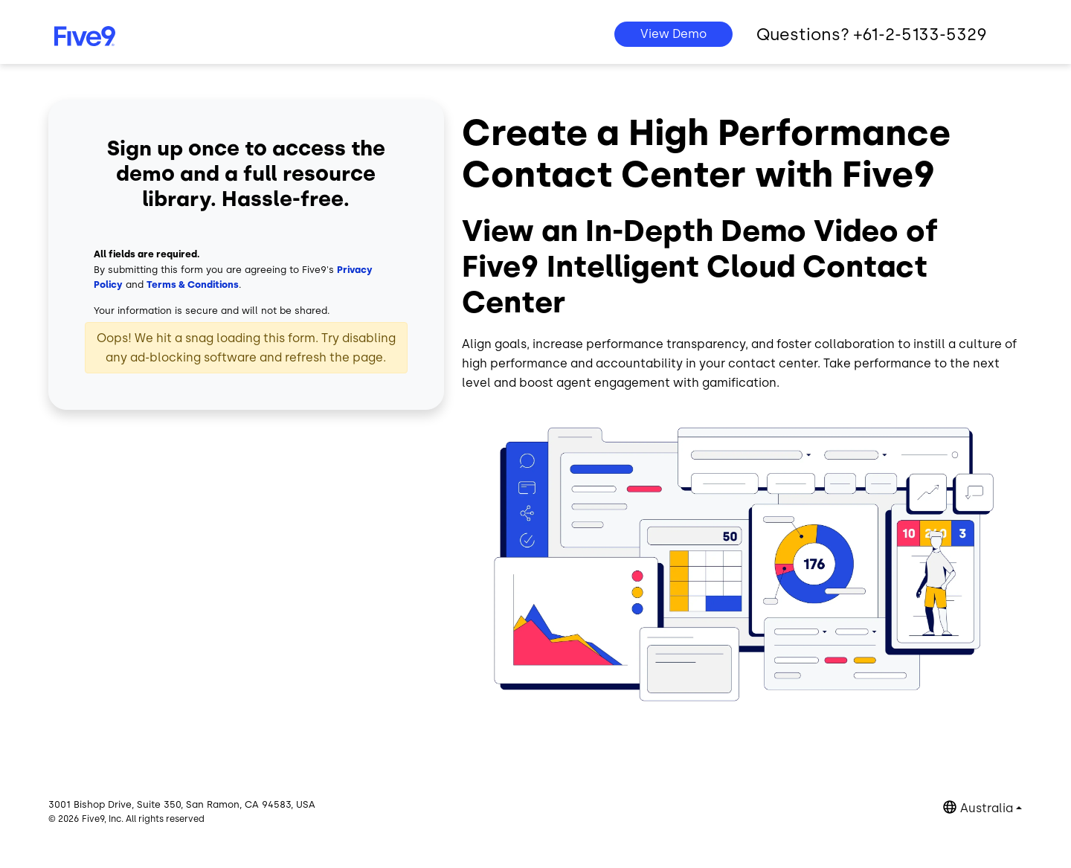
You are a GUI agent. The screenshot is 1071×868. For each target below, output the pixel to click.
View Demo (673, 34)
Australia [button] (986, 808)
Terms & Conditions (193, 284)
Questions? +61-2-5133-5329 (871, 35)
